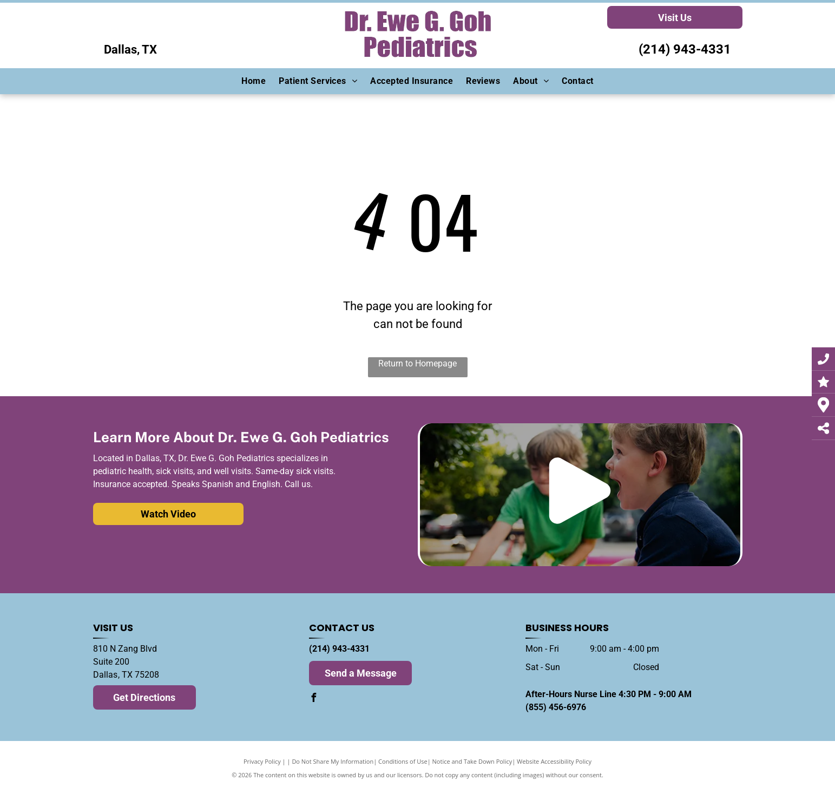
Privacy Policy (262, 761)
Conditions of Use (403, 761)
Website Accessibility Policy (554, 761)
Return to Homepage (417, 363)
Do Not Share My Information (332, 761)
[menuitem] (253, 81)
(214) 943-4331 (685, 49)
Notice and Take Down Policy (472, 761)
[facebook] (313, 699)
